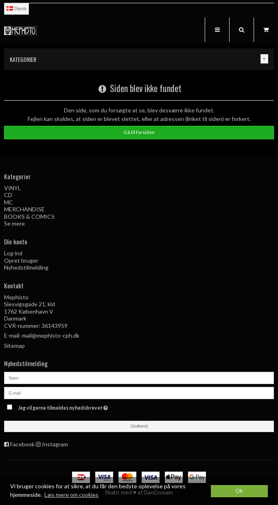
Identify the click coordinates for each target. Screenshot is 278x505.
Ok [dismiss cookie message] (239, 491)
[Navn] (139, 376)
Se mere (14, 223)
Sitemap (14, 345)
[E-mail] (139, 392)
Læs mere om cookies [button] (71, 494)
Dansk (16, 8)
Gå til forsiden (139, 132)
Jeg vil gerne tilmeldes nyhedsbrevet (83, 406)
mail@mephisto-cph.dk (50, 335)
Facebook (22, 444)
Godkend (139, 426)
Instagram (55, 444)
